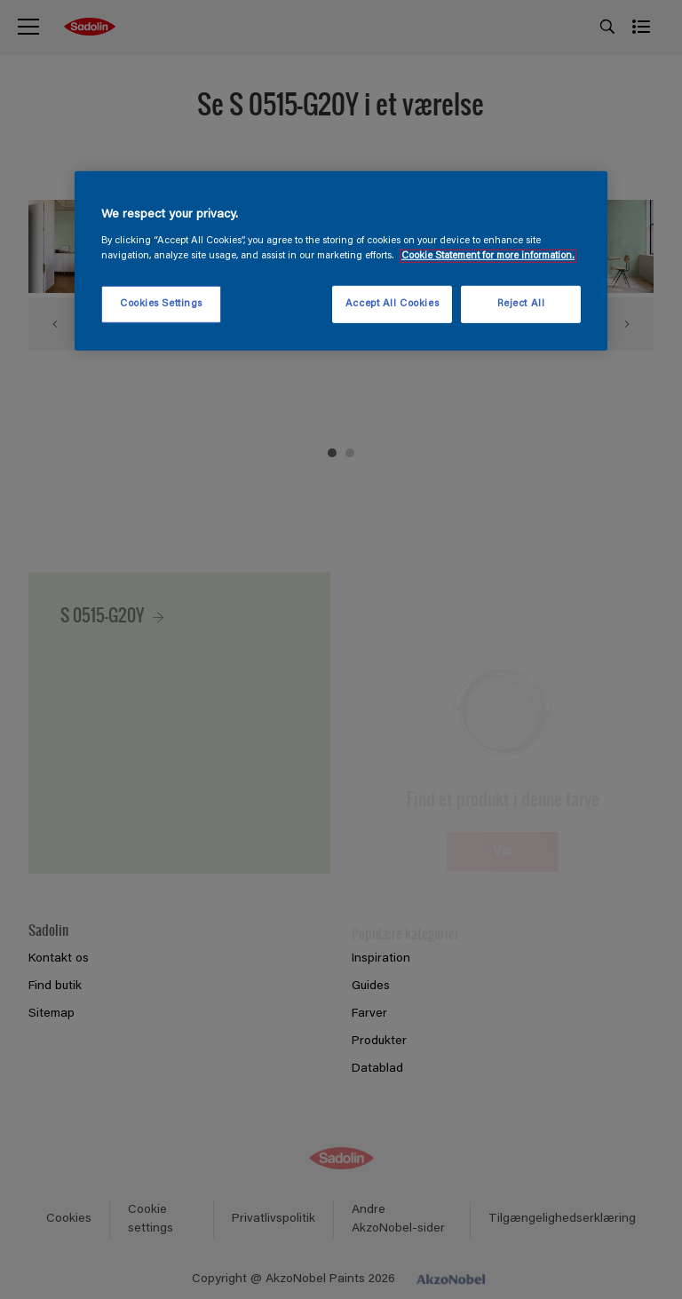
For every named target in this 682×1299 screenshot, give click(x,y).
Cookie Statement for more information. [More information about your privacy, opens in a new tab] (488, 256)
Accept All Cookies (392, 304)
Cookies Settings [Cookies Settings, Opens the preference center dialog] (161, 304)
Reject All (521, 304)
